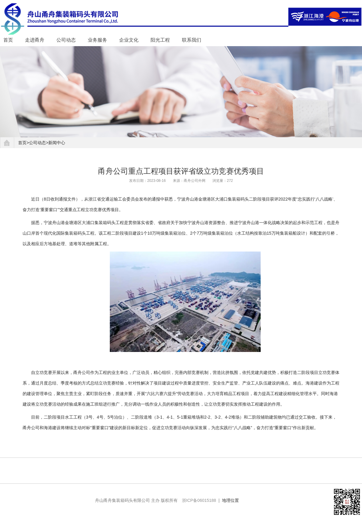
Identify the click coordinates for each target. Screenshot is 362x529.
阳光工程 (160, 40)
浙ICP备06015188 (199, 500)
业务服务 (97, 40)
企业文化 (128, 40)
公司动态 (66, 40)
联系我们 (191, 40)
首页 (8, 40)
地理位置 (230, 500)
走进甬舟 (34, 40)
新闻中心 (56, 142)
